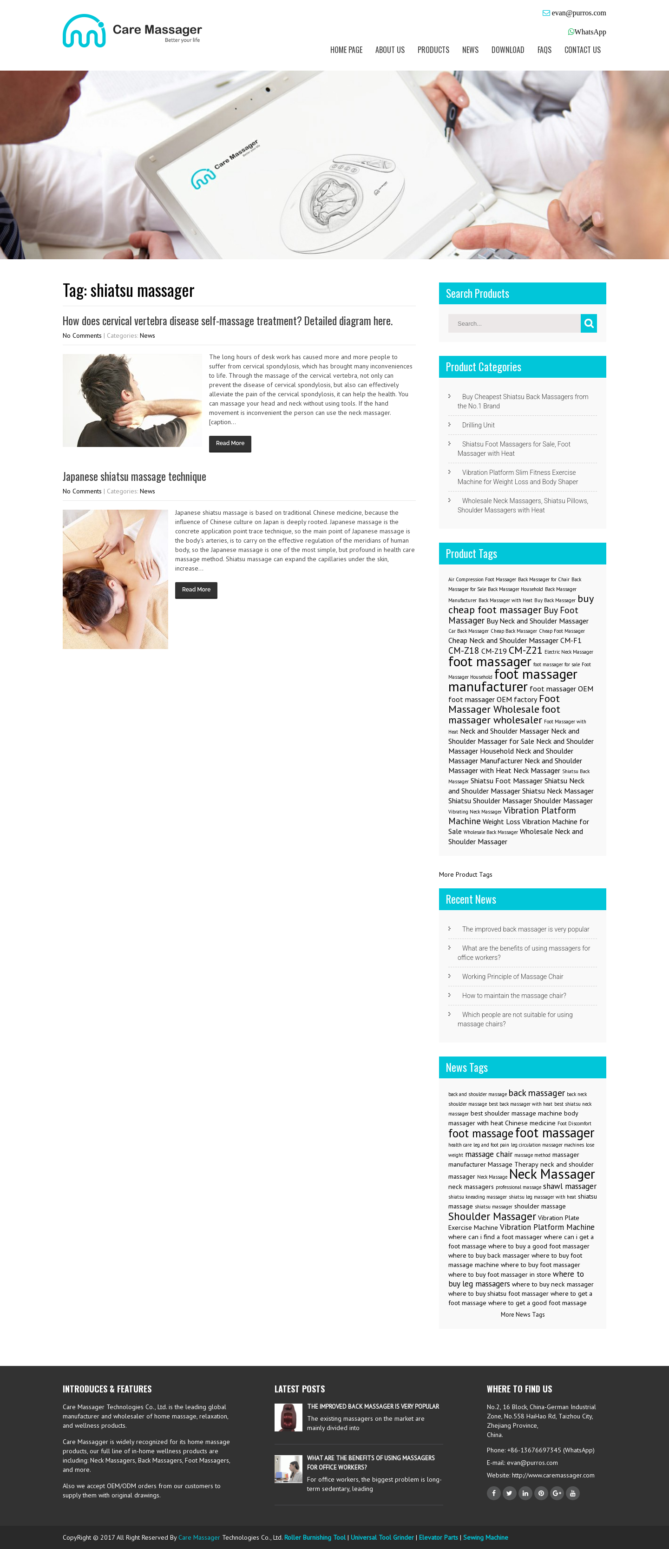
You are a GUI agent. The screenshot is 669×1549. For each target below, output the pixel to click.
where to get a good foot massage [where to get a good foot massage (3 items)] (537, 1303)
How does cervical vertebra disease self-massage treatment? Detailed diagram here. (228, 320)
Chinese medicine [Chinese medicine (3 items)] (530, 1123)
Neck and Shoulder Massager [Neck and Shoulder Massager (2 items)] (504, 730)
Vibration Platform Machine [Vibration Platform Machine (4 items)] (547, 1227)
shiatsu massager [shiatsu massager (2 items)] (493, 1206)
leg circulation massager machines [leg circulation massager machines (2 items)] (547, 1145)
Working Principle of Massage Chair (513, 976)
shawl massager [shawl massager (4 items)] (570, 1186)
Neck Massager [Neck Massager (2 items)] (536, 770)
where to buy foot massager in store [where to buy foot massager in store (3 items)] (499, 1274)
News (470, 49)
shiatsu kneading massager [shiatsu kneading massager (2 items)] (477, 1197)
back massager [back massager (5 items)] (537, 1092)
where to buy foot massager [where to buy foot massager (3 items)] (540, 1264)
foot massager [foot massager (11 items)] (555, 1132)
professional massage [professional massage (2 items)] (518, 1187)
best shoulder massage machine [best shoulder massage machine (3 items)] (516, 1113)
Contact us (582, 49)
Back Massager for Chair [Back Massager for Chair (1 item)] (544, 579)
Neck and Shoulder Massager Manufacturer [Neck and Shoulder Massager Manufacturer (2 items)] (510, 755)
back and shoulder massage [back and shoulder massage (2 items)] (477, 1094)
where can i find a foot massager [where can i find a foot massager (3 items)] (495, 1237)
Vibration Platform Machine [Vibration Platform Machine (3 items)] (512, 815)
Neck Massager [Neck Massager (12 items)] (552, 1173)
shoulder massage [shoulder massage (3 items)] (540, 1206)
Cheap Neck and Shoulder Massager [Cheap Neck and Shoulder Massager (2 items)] (503, 640)
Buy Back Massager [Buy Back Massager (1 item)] (555, 600)
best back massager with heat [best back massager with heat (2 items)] (520, 1104)
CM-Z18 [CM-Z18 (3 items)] (463, 650)
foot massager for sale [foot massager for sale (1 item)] (556, 664)
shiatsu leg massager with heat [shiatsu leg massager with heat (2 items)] (542, 1197)
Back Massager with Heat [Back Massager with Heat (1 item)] (505, 600)
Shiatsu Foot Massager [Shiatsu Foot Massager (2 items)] (507, 780)
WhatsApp (590, 32)
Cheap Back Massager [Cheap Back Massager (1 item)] (514, 631)
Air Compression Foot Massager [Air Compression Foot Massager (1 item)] (482, 579)
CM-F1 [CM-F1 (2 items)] (571, 640)
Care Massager (199, 1537)
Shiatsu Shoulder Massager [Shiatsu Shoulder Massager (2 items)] (490, 800)
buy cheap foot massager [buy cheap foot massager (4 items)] (520, 603)
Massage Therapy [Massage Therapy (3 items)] (513, 1164)
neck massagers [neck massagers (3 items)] (471, 1186)
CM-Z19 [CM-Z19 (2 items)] (494, 651)
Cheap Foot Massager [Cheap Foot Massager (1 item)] (562, 631)
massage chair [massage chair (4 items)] (488, 1154)
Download (508, 49)
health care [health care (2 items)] (460, 1145)
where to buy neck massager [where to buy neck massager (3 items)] (553, 1284)
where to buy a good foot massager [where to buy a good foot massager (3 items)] (539, 1246)
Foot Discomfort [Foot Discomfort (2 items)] (574, 1123)
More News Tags (523, 1315)
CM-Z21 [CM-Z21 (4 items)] (526, 649)
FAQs (544, 49)
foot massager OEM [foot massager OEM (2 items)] (561, 688)
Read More (230, 443)
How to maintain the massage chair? (514, 995)
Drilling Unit (478, 425)
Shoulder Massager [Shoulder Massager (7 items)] (492, 1216)
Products (433, 49)
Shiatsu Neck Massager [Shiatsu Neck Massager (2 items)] (558, 790)
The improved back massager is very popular (526, 929)
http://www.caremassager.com (552, 1475)
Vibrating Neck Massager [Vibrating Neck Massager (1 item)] (475, 811)
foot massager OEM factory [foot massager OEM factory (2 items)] (492, 699)
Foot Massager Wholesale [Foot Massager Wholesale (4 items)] (504, 703)
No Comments (82, 335)
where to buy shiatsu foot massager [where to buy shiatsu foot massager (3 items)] (498, 1293)
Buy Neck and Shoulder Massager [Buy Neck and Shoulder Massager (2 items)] (537, 620)
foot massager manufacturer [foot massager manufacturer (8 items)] (512, 680)
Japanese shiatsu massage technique (134, 476)
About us (390, 49)
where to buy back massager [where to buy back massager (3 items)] (489, 1255)
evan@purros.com (578, 13)
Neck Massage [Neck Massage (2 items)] (492, 1177)
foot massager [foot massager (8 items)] (489, 661)
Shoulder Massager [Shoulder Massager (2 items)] (563, 800)
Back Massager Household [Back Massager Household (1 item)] (515, 589)
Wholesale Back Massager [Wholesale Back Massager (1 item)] (491, 832)
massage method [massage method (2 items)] (532, 1155)
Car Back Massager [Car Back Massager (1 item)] (468, 631)
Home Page (346, 49)
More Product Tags (465, 874)
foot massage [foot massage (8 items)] (480, 1133)
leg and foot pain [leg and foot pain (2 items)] (491, 1145)
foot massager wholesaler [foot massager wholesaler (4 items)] (504, 714)
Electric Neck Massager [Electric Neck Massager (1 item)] (568, 652)
